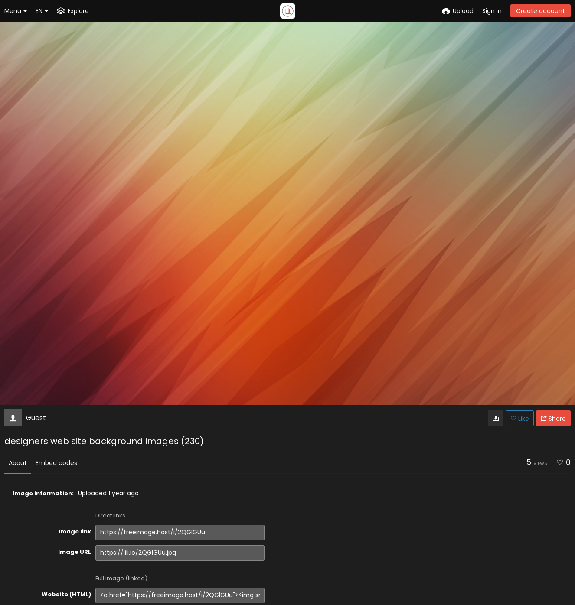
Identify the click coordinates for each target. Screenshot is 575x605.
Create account (540, 11)
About (18, 463)
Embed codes (56, 463)
